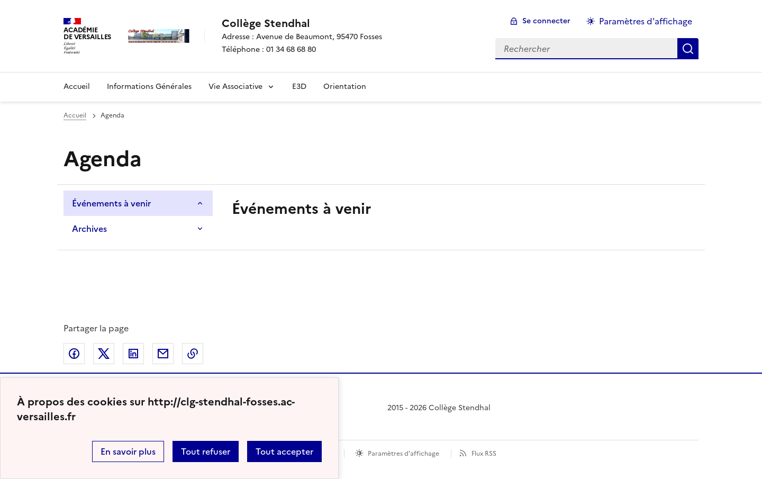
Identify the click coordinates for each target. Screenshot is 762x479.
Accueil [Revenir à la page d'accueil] (77, 86)
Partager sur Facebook (74, 353)
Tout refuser (205, 451)
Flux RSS (483, 453)
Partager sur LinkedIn (133, 353)
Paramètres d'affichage (403, 453)
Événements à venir (111, 203)
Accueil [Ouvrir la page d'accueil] (75, 115)
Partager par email (163, 353)
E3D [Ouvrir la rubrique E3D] (299, 86)
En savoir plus (128, 451)
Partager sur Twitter (103, 353)
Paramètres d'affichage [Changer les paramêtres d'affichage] (645, 21)
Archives (89, 228)
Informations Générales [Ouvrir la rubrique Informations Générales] (149, 86)
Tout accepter (284, 451)
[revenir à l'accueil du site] (302, 23)
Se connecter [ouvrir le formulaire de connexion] (546, 20)
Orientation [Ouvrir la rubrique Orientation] (344, 86)
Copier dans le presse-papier (192, 353)
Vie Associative (235, 86)
